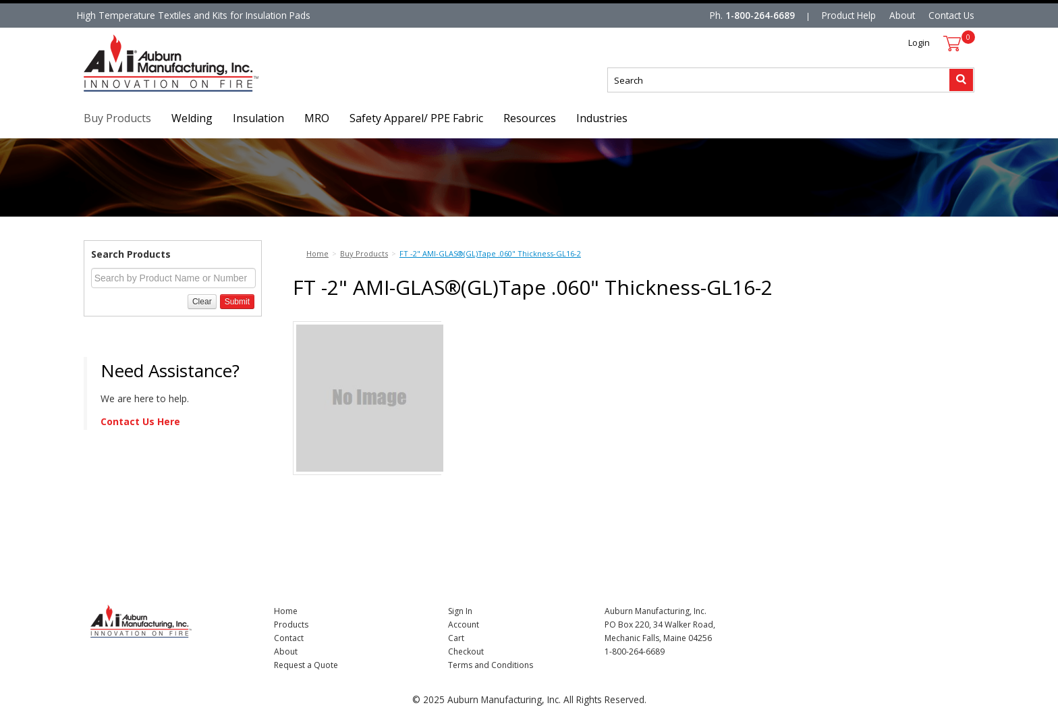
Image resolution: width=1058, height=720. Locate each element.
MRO (316, 118)
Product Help (849, 15)
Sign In (460, 611)
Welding (192, 118)
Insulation (258, 118)
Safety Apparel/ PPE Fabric (416, 118)
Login (919, 42)
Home (286, 611)
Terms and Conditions (490, 665)
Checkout (466, 651)
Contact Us (951, 15)
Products (291, 624)
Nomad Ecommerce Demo (140, 91)
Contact (289, 638)
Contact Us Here (140, 421)
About (902, 15)
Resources (529, 118)
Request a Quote (306, 665)
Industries (602, 118)
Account (463, 624)
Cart (456, 638)
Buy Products (117, 118)
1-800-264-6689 (760, 15)
